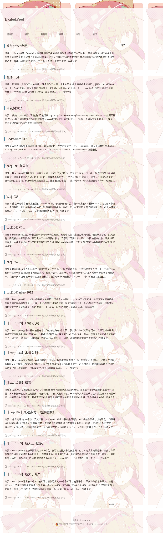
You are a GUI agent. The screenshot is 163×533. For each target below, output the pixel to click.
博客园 (10, 34)
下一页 (111, 504)
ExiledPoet (14, 19)
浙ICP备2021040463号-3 (97, 524)
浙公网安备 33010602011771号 (70, 524)
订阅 (78, 34)
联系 (61, 34)
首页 (27, 34)
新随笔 (44, 34)
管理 (95, 34)
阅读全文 (72, 61)
